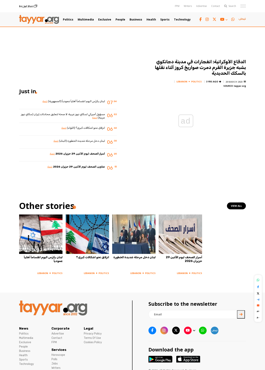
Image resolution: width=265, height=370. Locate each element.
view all (236, 206)
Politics (68, 19)
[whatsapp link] (233, 19)
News (23, 328)
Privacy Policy (93, 333)
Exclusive (104, 19)
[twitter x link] (214, 19)
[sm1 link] (242, 19)
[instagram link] (207, 19)
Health (151, 19)
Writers (188, 6)
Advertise (201, 6)
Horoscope (58, 355)
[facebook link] (200, 19)
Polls (54, 359)
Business (136, 19)
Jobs (54, 363)
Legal (88, 328)
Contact (215, 6)
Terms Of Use (92, 338)
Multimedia (86, 19)
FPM (177, 6)
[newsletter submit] (241, 314)
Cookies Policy (93, 342)
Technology (182, 19)
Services (58, 350)
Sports (165, 19)
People (120, 19)
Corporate (60, 328)
